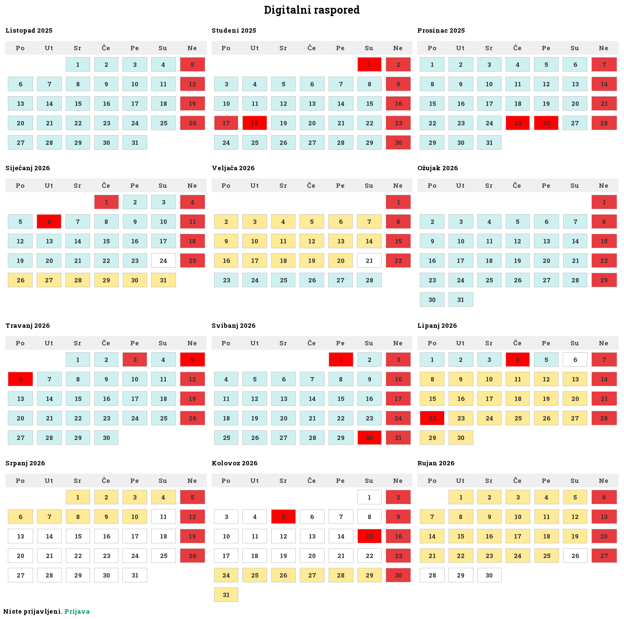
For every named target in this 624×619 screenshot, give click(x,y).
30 (106, 142)
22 (78, 123)
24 (135, 123)
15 (78, 103)
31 (135, 142)
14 (49, 103)
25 (163, 123)
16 (106, 103)
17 (135, 103)
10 (134, 84)
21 (49, 123)
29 (78, 142)
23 (106, 123)
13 (20, 103)
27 (21, 142)
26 (192, 123)
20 (20, 123)
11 (163, 84)
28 (49, 142)
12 (192, 84)
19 (192, 103)
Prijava (77, 611)
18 (163, 103)
